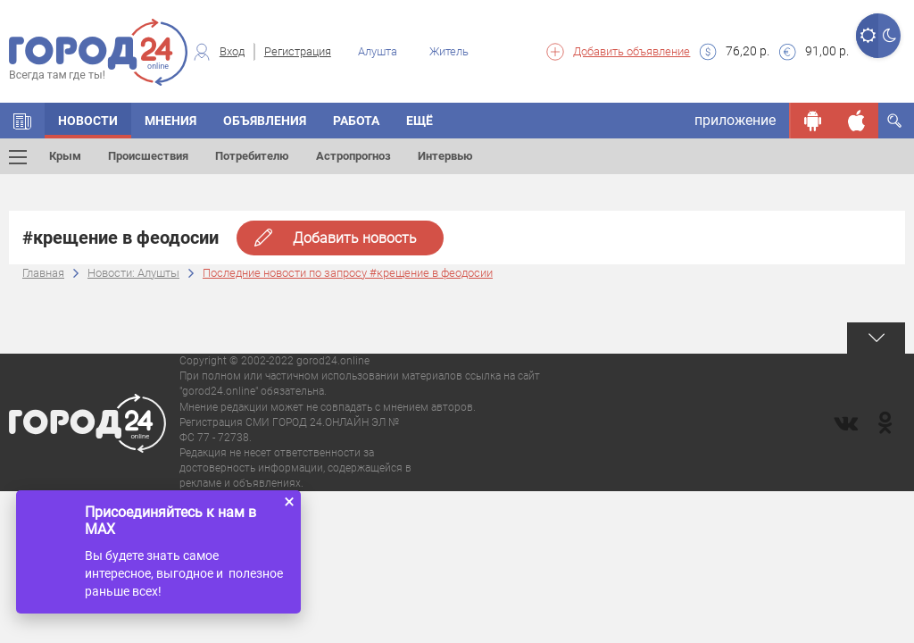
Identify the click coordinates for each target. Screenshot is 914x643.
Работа (356, 120)
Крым (65, 156)
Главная (43, 273)
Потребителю (252, 156)
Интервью (445, 156)
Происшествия (148, 156)
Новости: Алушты (133, 273)
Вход (232, 51)
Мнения (170, 120)
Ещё (419, 120)
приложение (735, 120)
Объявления (264, 120)
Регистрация (297, 51)
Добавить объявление (631, 51)
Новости (88, 120)
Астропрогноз (353, 156)
